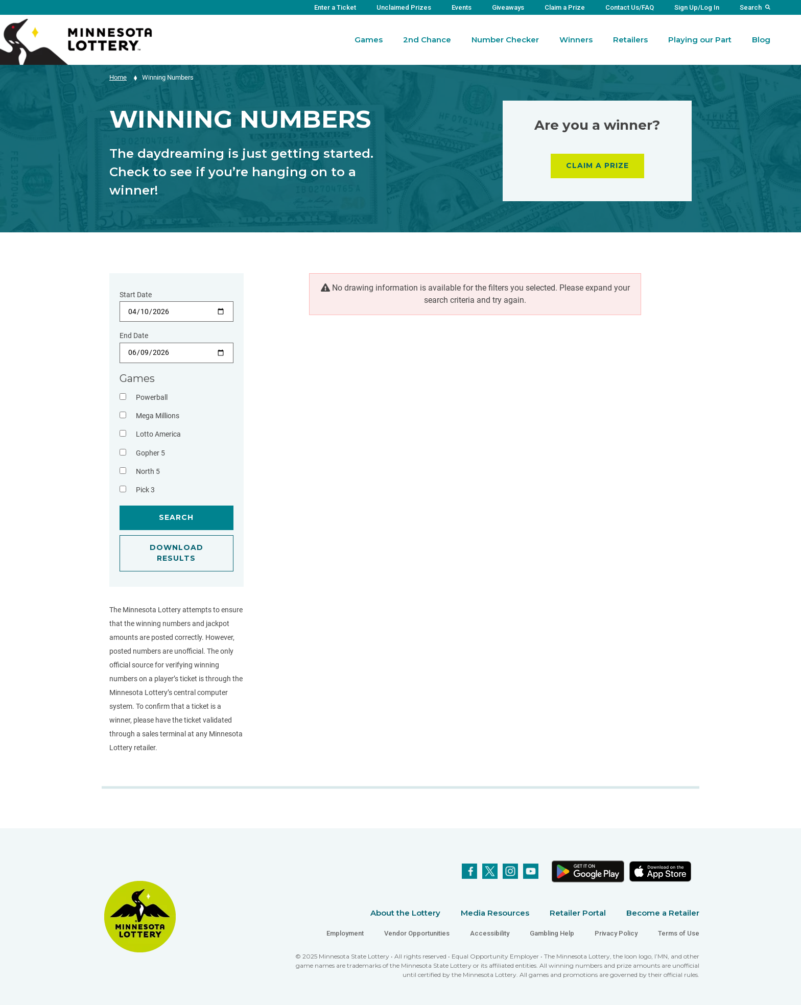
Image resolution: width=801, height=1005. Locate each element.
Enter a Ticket (335, 7)
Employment (345, 933)
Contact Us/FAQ (629, 7)
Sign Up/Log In (696, 7)
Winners (576, 39)
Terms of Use (678, 933)
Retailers (630, 39)
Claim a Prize (565, 7)
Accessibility (489, 933)
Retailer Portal (578, 913)
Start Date (136, 295)
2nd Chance (427, 39)
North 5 (148, 471)
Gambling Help (552, 933)
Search (751, 7)
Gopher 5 (150, 453)
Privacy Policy (616, 933)
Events (462, 7)
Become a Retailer (662, 913)
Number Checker (505, 39)
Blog (761, 39)
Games (369, 39)
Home (118, 77)
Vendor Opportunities (417, 933)
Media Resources (495, 913)
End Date (134, 335)
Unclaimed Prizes (403, 7)
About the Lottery (405, 913)
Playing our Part (700, 39)
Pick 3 (145, 490)
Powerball (152, 397)
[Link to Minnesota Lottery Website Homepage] (76, 41)
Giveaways (508, 7)
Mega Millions (157, 416)
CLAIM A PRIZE (597, 165)
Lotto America (158, 434)
